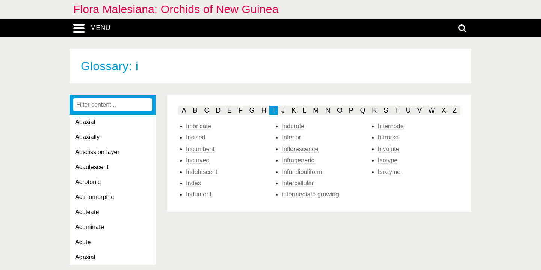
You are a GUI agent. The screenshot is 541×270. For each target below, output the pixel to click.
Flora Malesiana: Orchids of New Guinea (175, 9)
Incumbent (200, 149)
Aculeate (87, 212)
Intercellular (298, 183)
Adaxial (85, 257)
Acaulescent (92, 167)
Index (193, 183)
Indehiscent (202, 172)
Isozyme (389, 172)
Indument (199, 194)
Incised (196, 137)
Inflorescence (300, 149)
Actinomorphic (94, 197)
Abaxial (85, 122)
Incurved (198, 160)
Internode (391, 126)
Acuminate (89, 227)
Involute (388, 149)
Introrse (388, 137)
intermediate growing (310, 194)
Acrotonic (88, 182)
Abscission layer (97, 152)
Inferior (291, 137)
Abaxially (87, 137)
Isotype (388, 160)
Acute (83, 242)
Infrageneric (298, 160)
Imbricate (198, 126)
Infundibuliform (302, 172)
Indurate (293, 126)
